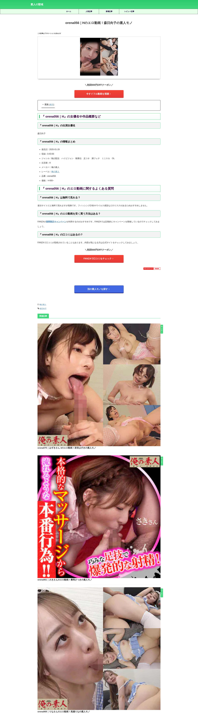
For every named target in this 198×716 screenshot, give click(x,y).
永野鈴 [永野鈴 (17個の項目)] (72, 678)
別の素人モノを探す (98, 286)
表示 (52, 103)
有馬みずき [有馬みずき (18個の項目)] (147, 674)
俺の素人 (55, 170)
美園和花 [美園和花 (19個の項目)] (133, 678)
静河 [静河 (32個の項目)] (114, 682)
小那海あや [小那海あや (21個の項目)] (123, 674)
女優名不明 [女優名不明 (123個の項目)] (102, 674)
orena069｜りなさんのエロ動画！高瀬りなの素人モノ (102, 411)
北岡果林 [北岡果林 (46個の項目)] (72, 674)
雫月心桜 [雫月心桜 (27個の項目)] (106, 682)
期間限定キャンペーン (56, 220)
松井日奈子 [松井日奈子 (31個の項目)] (35, 678)
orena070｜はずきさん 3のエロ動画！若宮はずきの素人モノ (104, 325)
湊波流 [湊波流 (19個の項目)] (80, 678)
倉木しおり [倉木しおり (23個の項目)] (50, 674)
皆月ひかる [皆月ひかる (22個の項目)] (100, 678)
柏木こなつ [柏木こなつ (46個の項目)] (47, 678)
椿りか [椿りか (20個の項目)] (56, 678)
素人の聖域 (37, 4)
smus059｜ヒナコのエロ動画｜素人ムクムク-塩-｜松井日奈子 (106, 616)
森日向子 (43, 304)
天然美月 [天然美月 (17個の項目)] (82, 674)
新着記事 (109, 11)
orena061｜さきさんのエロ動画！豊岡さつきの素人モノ (103, 368)
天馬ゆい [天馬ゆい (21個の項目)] (91, 674)
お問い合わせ (118, 702)
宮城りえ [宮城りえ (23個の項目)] (112, 674)
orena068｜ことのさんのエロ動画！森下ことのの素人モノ (104, 497)
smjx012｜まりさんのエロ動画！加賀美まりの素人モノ (106, 581)
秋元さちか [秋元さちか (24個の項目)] (111, 678)
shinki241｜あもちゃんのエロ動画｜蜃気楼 (106, 634)
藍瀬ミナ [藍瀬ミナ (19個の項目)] (153, 678)
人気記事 (89, 11)
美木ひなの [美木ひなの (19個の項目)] (143, 678)
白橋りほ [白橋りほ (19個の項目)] (89, 678)
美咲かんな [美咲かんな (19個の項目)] (122, 678)
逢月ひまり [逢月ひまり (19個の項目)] (96, 682)
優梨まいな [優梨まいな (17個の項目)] (62, 674)
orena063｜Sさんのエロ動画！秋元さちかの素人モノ (101, 454)
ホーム (68, 11)
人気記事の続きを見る (98, 656)
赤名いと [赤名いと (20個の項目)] (85, 682)
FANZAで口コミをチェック (98, 257)
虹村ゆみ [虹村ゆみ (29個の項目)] (163, 678)
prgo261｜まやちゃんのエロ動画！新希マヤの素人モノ (106, 563)
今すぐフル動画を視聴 (98, 93)
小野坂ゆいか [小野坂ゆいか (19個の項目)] (135, 674)
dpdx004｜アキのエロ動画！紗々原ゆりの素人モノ (106, 598)
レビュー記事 (129, 11)
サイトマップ (87, 702)
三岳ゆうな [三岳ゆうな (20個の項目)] (39, 674)
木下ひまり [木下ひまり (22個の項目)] (159, 674)
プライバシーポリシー (102, 702)
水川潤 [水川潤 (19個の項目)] (64, 678)
